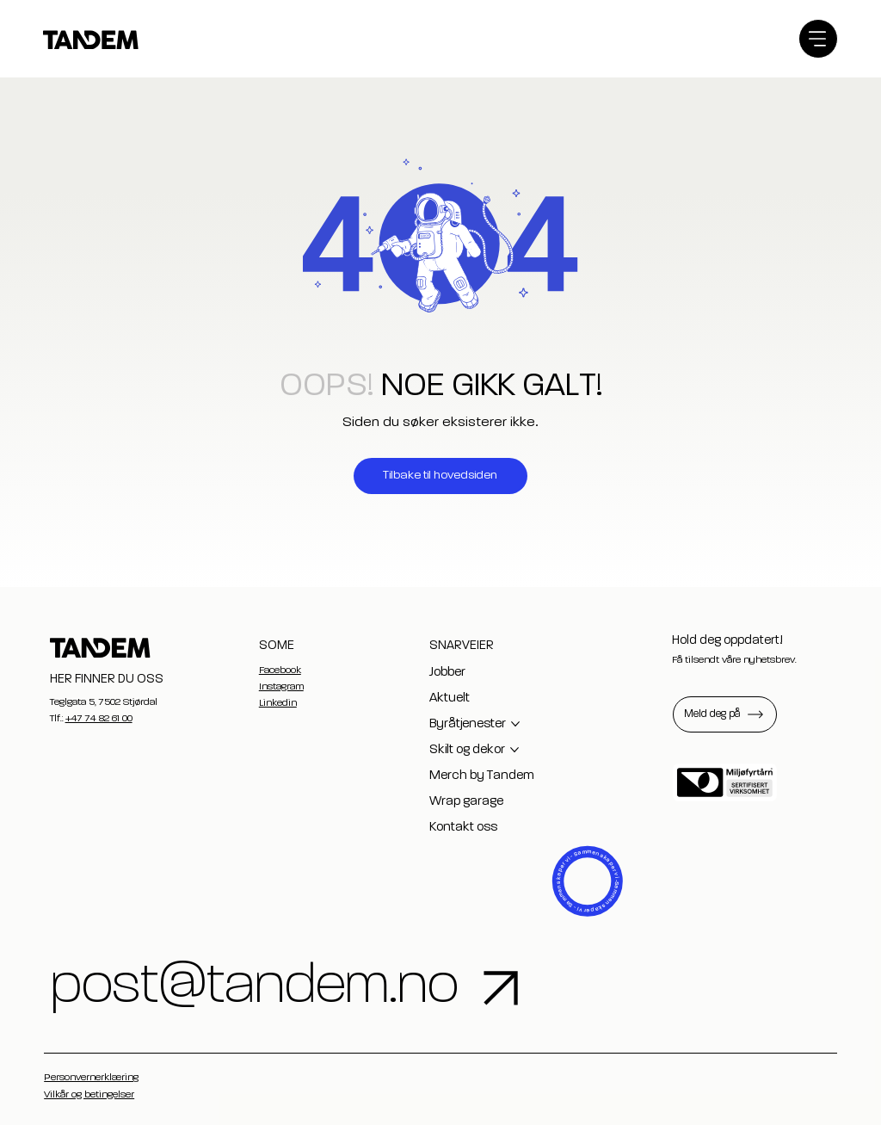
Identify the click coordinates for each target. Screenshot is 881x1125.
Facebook (280, 670)
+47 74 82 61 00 (98, 719)
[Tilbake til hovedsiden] (440, 476)
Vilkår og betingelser (89, 1095)
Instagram (281, 687)
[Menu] (818, 39)
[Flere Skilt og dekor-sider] (514, 749)
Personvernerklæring (91, 1077)
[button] (725, 714)
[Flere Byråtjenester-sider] (515, 724)
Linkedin (278, 703)
